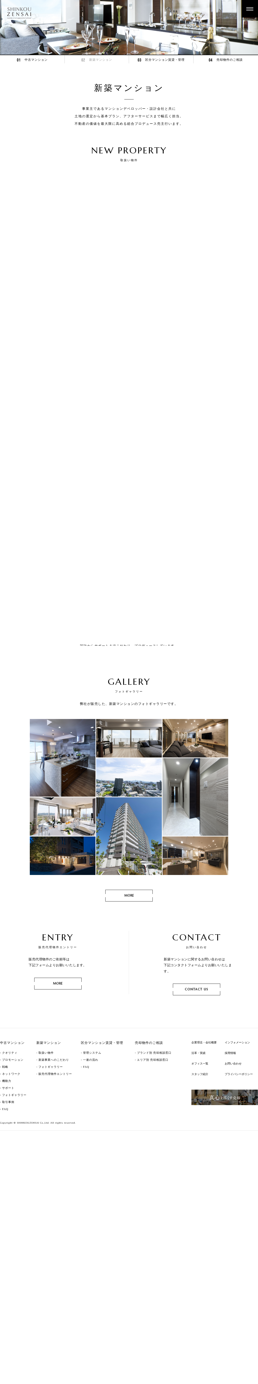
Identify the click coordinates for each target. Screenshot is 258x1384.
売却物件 (226, 60)
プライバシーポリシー (239, 1133)
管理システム (92, 1112)
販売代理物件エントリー (55, 1133)
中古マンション (32, 60)
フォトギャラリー (14, 1154)
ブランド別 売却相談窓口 (154, 1112)
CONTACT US (196, 1049)
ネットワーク (11, 1133)
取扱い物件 (46, 1112)
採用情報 (230, 1112)
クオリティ (9, 1112)
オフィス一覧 (199, 1123)
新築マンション (96, 60)
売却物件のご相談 (149, 1102)
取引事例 (8, 1161)
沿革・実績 (198, 1112)
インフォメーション (237, 1102)
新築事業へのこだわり (53, 1119)
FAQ (5, 1168)
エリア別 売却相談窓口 (152, 1119)
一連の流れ (90, 1119)
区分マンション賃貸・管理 (102, 1102)
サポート (8, 1147)
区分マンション (161, 60)
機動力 (6, 1140)
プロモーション (12, 1119)
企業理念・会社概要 (204, 1102)
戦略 (5, 1126)
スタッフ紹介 (199, 1133)
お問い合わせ (233, 1123)
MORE (129, 694)
